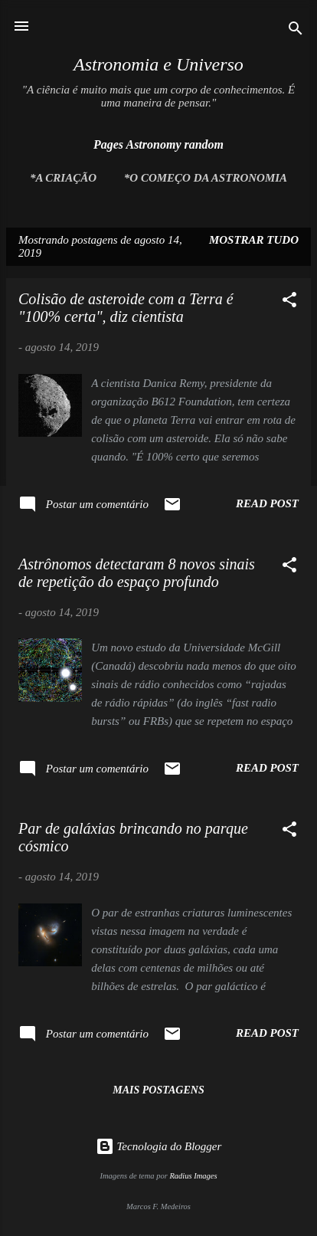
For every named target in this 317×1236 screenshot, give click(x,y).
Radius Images (193, 1176)
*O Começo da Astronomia (205, 178)
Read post (267, 503)
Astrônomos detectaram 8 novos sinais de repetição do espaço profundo (136, 573)
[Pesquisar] (295, 31)
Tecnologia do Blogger (159, 1146)
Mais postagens (158, 1090)
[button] (289, 302)
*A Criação (63, 178)
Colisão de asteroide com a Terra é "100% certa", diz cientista (126, 307)
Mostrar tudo (254, 240)
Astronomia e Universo (158, 64)
